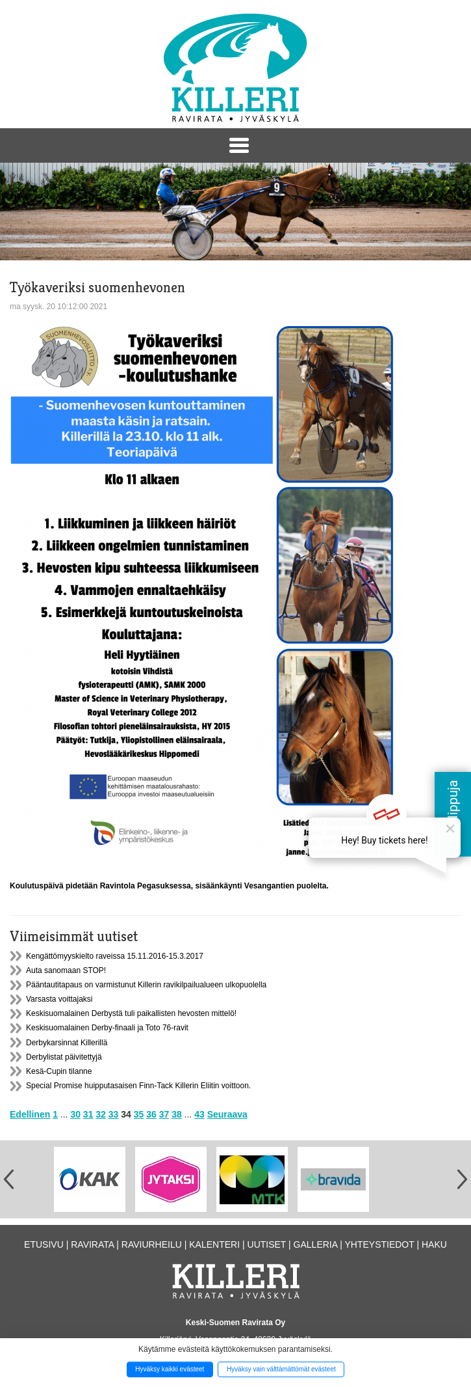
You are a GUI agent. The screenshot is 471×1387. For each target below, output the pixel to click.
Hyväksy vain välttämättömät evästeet (281, 1369)
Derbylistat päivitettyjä (64, 1057)
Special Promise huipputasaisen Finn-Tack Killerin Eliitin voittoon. (138, 1085)
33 (113, 1114)
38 (177, 1114)
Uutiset (267, 1244)
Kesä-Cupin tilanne (59, 1071)
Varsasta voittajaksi (59, 999)
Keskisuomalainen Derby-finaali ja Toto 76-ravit (107, 1027)
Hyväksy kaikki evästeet (169, 1369)
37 (164, 1114)
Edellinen (30, 1114)
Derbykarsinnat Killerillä (66, 1042)
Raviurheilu (151, 1244)
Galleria (316, 1244)
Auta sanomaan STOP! (66, 970)
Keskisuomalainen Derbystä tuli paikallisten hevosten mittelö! (131, 1013)
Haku (434, 1244)
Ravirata (92, 1244)
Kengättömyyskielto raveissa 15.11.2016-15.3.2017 (114, 956)
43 (199, 1114)
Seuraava (227, 1114)
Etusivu (44, 1244)
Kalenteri (214, 1244)
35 (139, 1114)
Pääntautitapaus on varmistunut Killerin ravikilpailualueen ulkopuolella (146, 984)
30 (75, 1114)
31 (88, 1114)
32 (100, 1114)
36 (151, 1114)
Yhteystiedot (379, 1244)
